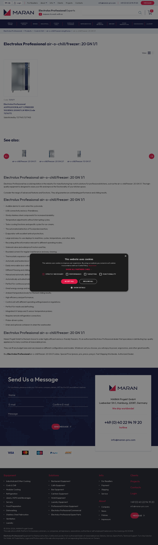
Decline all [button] (88, 281)
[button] (79, 269)
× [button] (125, 256)
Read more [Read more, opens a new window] (92, 265)
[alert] (79, 272)
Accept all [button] (69, 281)
